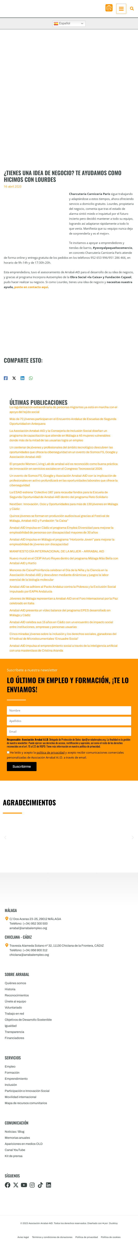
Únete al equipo (15, 1001)
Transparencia (14, 1031)
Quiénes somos (15, 983)
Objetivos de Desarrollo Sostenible (28, 1019)
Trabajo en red (14, 1013)
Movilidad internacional (20, 1097)
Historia (10, 989)
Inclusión (11, 1084)
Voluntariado (13, 1007)
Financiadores (14, 1038)
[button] (109, 9)
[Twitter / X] (14, 380)
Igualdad (11, 1025)
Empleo (10, 1066)
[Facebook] (6, 380)
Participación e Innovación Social (27, 1090)
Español (62, 25)
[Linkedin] (22, 380)
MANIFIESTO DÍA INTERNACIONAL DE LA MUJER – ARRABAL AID (57, 553)
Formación (12, 1072)
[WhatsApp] (31, 380)
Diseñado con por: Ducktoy (102, 1223)
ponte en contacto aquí (31, 289)
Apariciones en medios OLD (24, 1143)
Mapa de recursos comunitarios (26, 1103)
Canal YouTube (15, 1150)
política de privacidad (51, 752)
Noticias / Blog (14, 1131)
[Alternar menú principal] (121, 9)
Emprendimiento (16, 1078)
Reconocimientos (17, 995)
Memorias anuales (17, 1137)
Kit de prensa (13, 1156)
